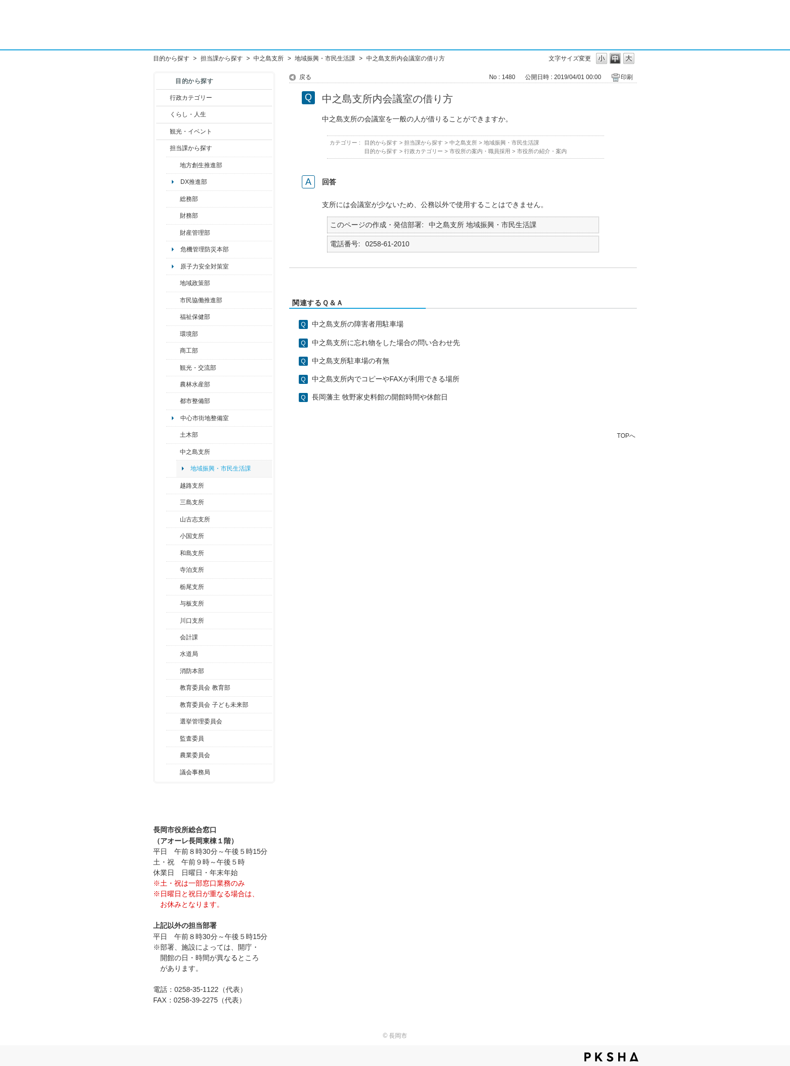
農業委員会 (195, 755)
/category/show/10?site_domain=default (173, 199)
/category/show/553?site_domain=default (173, 232)
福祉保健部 (195, 316)
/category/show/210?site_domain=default (173, 637)
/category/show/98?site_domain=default (173, 519)
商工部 (189, 350)
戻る (305, 77)
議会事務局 (195, 772)
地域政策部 (195, 283)
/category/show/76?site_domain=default (173, 384)
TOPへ (626, 435)
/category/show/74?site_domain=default (173, 536)
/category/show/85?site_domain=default (173, 671)
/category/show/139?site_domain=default (173, 553)
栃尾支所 (192, 586)
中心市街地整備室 (204, 418)
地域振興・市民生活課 (325, 58)
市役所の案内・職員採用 (479, 151)
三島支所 (192, 502)
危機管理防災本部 (204, 249)
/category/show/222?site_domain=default (173, 755)
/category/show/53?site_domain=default (173, 502)
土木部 (189, 434)
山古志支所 (195, 519)
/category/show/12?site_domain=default (163, 114)
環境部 (189, 334)
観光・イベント (191, 131)
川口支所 (192, 620)
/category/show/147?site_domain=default (173, 653)
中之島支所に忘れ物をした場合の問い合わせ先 (386, 343)
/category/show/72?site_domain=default (173, 215)
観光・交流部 (198, 367)
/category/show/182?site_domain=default (173, 401)
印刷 (627, 77)
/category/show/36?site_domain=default (173, 350)
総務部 (189, 199)
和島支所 (192, 553)
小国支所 (192, 536)
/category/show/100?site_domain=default (173, 165)
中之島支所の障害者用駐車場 (358, 324)
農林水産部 (195, 384)
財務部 (189, 215)
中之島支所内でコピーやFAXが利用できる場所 (385, 379)
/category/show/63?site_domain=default (173, 569)
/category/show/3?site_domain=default (163, 97)
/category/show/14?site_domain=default (173, 316)
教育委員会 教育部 (205, 687)
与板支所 (192, 603)
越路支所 (192, 485)
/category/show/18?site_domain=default (163, 131)
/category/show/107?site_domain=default (173, 451)
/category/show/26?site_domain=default (173, 300)
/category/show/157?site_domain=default (173, 772)
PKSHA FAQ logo (611, 1056)
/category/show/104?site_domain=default (173, 283)
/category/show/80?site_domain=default (173, 586)
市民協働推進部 (201, 300)
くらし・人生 (188, 114)
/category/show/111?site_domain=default (173, 721)
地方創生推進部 (201, 165)
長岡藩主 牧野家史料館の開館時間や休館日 (380, 397)
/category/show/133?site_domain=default (173, 620)
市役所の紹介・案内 (542, 151)
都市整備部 (195, 401)
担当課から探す (222, 58)
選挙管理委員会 (201, 721)
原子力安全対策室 (204, 266)
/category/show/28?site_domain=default (173, 434)
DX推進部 (193, 181)
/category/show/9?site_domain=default (163, 148)
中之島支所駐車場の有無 (350, 361)
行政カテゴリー (191, 97)
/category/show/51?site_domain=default (173, 704)
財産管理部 (195, 232)
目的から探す (171, 58)
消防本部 (192, 671)
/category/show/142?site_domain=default (173, 485)
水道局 (189, 653)
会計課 (189, 637)
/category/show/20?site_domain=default (173, 367)
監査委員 (192, 738)
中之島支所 (268, 58)
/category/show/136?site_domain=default (173, 603)
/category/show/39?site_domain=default (173, 687)
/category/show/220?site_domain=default (173, 738)
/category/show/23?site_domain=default (173, 334)
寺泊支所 (192, 569)
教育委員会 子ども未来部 (214, 704)
